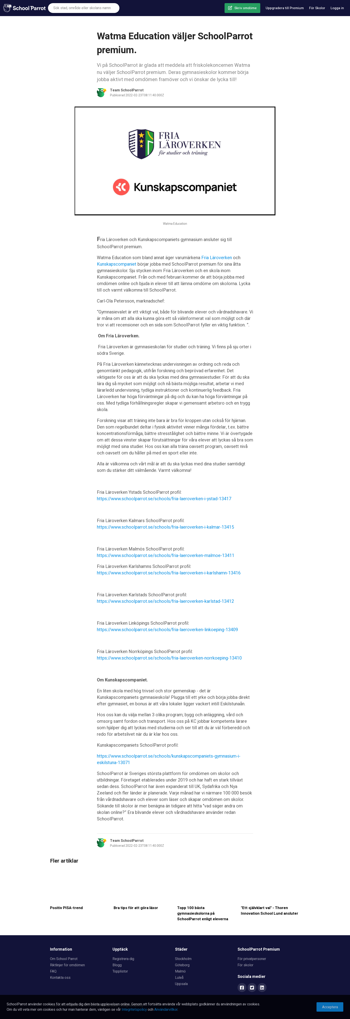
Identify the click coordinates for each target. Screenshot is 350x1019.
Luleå (179, 977)
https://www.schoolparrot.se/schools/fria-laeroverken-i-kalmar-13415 (165, 527)
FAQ (53, 971)
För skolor (245, 965)
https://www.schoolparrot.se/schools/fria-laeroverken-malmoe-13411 (165, 555)
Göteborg (182, 965)
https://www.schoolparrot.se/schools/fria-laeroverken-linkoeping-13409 (167, 629)
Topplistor (120, 971)
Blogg (117, 965)
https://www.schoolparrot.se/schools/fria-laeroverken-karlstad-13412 (165, 601)
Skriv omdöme (245, 8)
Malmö (180, 971)
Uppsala (181, 984)
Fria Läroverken (216, 257)
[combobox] (83, 8)
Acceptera (330, 1007)
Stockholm (183, 959)
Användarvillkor (165, 1009)
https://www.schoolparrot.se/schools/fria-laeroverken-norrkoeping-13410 (169, 658)
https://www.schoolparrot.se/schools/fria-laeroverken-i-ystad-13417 (164, 499)
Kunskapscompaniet (116, 264)
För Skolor (317, 8)
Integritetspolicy (134, 1009)
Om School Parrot (63, 959)
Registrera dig (123, 959)
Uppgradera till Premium (285, 8)
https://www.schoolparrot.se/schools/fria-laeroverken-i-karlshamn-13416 (169, 573)
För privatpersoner (252, 959)
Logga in (337, 8)
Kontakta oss (60, 977)
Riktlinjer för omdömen (67, 965)
